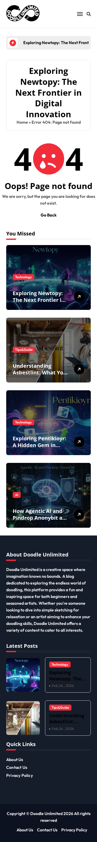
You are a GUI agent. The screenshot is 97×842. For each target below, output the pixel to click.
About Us (14, 759)
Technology (23, 277)
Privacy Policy (19, 775)
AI (16, 495)
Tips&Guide (24, 349)
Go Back (49, 215)
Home (22, 122)
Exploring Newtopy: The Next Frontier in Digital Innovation (39, 300)
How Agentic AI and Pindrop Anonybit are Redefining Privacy (40, 517)
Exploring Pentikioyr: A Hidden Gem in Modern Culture (39, 445)
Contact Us (16, 767)
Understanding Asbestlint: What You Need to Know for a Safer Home (39, 375)
